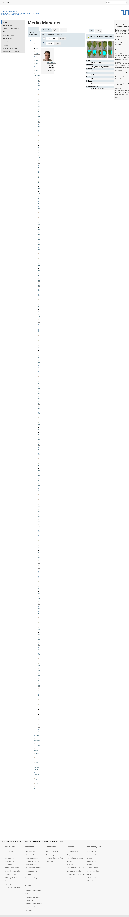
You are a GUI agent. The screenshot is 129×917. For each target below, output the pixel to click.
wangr (40, 644)
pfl (38, 460)
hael (39, 260)
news (37, 735)
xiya (39, 690)
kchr (39, 296)
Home (5, 22)
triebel (40, 608)
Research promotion (33, 865)
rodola (40, 485)
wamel (40, 634)
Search (63, 30)
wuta (39, 680)
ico (36, 67)
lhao (39, 367)
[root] (33, 40)
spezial (36, 750)
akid (39, 80)
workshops (37, 788)
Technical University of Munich (11, 15)
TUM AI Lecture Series (11, 28)
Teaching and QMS (12, 872)
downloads (37, 53)
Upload (55, 30)
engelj (40, 214)
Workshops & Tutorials (11, 51)
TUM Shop (91, 878)
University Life (94, 844)
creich (40, 152)
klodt (39, 321)
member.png (51, 62)
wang (40, 639)
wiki (37, 783)
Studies (70, 844)
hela (39, 275)
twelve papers (125, 55)
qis (39, 465)
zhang (40, 721)
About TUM (10, 844)
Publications (7, 38)
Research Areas (8, 35)
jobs (37, 70)
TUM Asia (29, 891)
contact (36, 45)
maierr (40, 388)
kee (39, 301)
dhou (39, 178)
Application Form (9, 25)
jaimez (40, 291)
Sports (89, 855)
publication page (119, 59)
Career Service (93, 868)
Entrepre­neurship (52, 849)
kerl (39, 306)
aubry (40, 96)
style (37, 754)
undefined (37, 780)
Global (28, 883)
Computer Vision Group (9, 11)
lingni (39, 373)
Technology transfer (53, 852)
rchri (39, 480)
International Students (75, 855)
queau (40, 470)
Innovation (51, 844)
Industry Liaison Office (54, 855)
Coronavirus (9, 855)
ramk (39, 475)
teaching (37, 759)
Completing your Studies (76, 872)
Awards (5, 45)
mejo (39, 414)
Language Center (31, 904)
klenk (39, 316)
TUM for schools (93, 875)
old (39, 450)
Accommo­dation (93, 852)
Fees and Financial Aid (75, 865)
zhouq (40, 731)
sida (39, 542)
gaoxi (40, 234)
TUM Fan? (9, 881)
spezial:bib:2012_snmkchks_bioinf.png (106, 37)
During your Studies (74, 868)
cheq (39, 132)
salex (39, 490)
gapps (38, 60)
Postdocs (28, 872)
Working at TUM (11, 875)
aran (39, 91)
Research (29, 844)
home (37, 63)
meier (40, 403)
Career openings (31, 875)
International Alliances (33, 901)
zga (39, 716)
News (7, 852)
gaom (40, 229)
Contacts (49, 858)
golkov (40, 249)
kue (39, 342)
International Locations (33, 888)
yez (39, 706)
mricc (39, 429)
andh (39, 85)
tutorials (37, 774)
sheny (40, 537)
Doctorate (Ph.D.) (31, 868)
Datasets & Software (10, 48)
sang (39, 496)
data (37, 48)
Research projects (32, 858)
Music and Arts (92, 858)
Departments (9, 862)
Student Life (91, 849)
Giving (7, 878)
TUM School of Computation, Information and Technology (20, 13)
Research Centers (32, 852)
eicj (37, 57)
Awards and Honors (12, 865)
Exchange (29, 898)
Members (6, 32)
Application (71, 862)
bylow (40, 126)
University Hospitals (12, 868)
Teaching (6, 42)
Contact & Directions (12, 885)
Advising (70, 858)
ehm (39, 193)
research (37, 745)
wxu (39, 685)
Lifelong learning (73, 849)
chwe (39, 147)
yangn (40, 696)
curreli (40, 162)
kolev (39, 332)
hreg (39, 285)
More (117, 97)
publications (38, 740)
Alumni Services (93, 865)
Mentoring (91, 872)
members (37, 75)
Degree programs (73, 852)
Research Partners (32, 862)
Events (90, 862)
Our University (10, 849)
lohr (39, 383)
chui (39, 142)
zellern (40, 711)
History (98, 31)
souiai (40, 557)
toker (39, 598)
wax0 (39, 649)
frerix (39, 224)
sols (39, 547)
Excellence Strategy (32, 855)
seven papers (125, 72)
